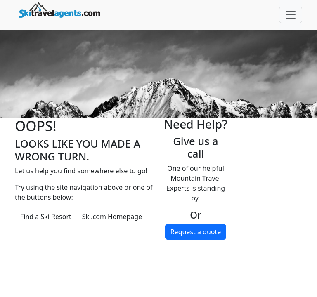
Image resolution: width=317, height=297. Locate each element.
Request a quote (195, 231)
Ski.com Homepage (112, 216)
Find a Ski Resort (45, 216)
